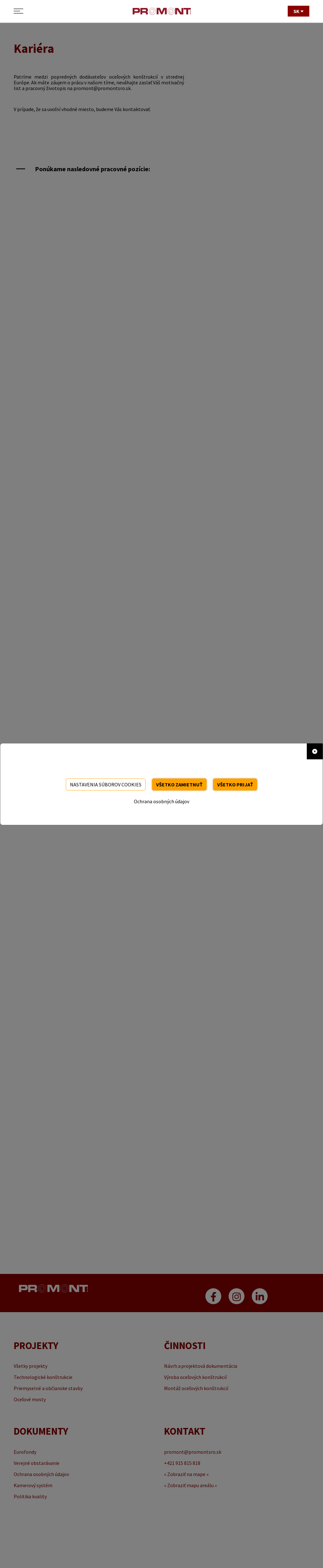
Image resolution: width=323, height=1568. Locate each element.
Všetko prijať (235, 784)
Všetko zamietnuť (179, 784)
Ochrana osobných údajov (161, 801)
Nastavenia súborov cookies (105, 784)
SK (298, 11)
